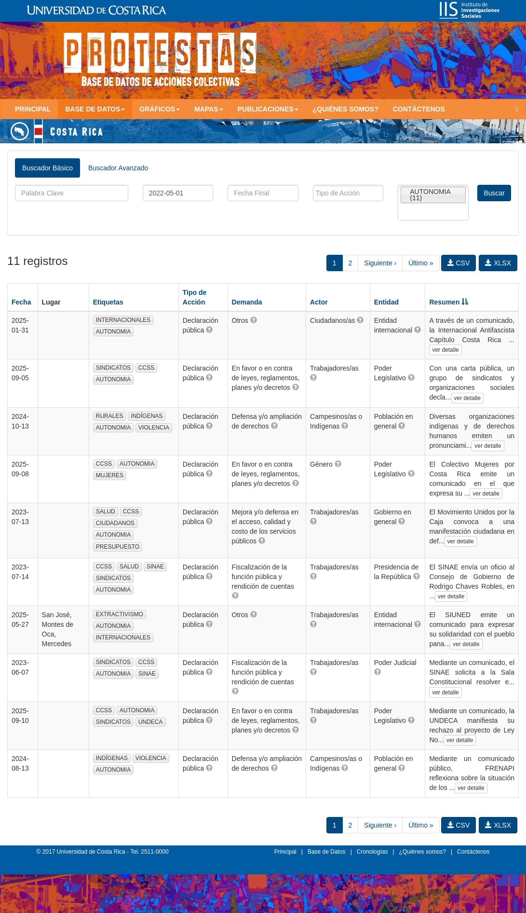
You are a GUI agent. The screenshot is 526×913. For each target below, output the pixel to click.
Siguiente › (380, 263)
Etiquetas (108, 302)
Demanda (247, 302)
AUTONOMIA (113, 331)
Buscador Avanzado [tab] (118, 168)
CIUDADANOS (115, 523)
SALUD (105, 511)
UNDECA (150, 722)
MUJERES (109, 475)
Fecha (21, 302)
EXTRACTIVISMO (119, 614)
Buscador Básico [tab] (47, 168)
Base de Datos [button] (95, 109)
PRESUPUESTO (117, 546)
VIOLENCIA (153, 427)
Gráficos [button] (159, 109)
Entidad (386, 302)
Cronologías (372, 851)
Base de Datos (327, 851)
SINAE (155, 566)
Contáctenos (419, 109)
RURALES (109, 416)
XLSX (498, 263)
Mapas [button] (208, 109)
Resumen (448, 302)
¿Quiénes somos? (345, 109)
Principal (33, 109)
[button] (209, 329)
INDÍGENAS (146, 416)
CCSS (146, 367)
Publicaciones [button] (268, 109)
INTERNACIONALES (123, 320)
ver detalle (445, 349)
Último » (420, 263)
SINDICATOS (113, 367)
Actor (319, 302)
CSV (458, 263)
